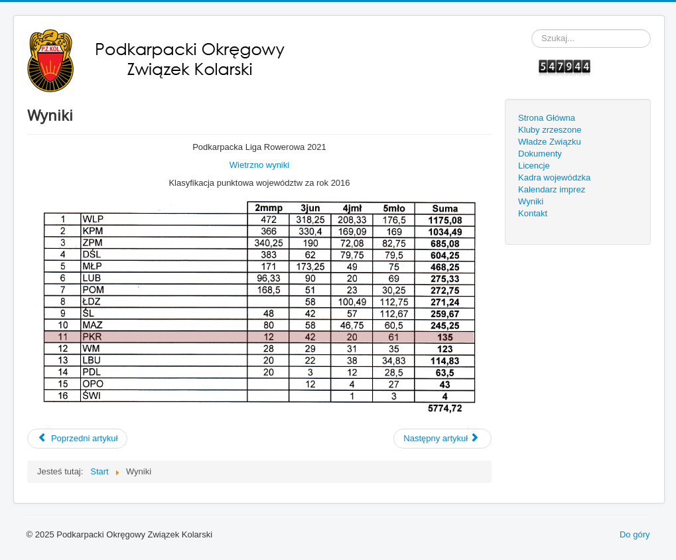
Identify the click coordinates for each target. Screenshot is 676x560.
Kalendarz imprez (551, 189)
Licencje (534, 166)
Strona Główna (546, 118)
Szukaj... (531, 29)
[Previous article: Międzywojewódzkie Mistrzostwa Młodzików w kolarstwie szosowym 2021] (77, 439)
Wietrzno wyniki (259, 165)
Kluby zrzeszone (549, 130)
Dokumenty (540, 154)
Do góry (635, 534)
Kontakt (532, 213)
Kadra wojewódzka (554, 177)
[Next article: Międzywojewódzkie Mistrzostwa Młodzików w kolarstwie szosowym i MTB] (442, 439)
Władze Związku (549, 142)
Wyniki (530, 201)
